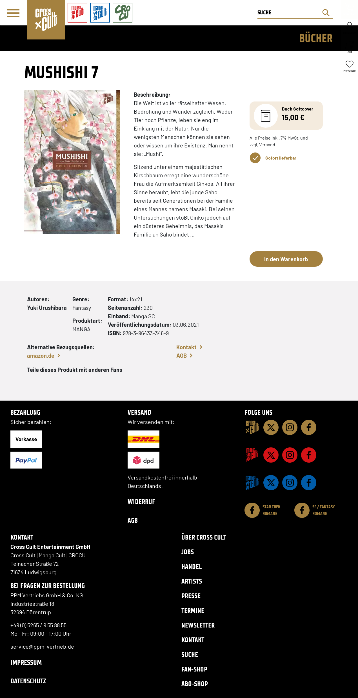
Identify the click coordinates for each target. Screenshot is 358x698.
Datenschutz (28, 681)
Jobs (187, 552)
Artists (191, 581)
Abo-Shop (194, 684)
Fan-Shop (194, 669)
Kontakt (186, 347)
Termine (192, 610)
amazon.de (40, 355)
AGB (181, 355)
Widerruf (141, 502)
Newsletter (198, 625)
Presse (191, 596)
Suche (189, 654)
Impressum (26, 662)
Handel (191, 566)
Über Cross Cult (203, 537)
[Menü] (13, 13)
